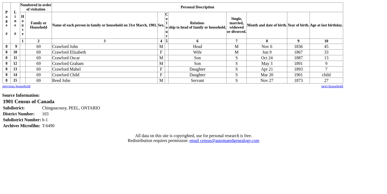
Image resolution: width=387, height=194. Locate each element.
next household (332, 86)
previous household (16, 86)
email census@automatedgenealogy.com (224, 140)
